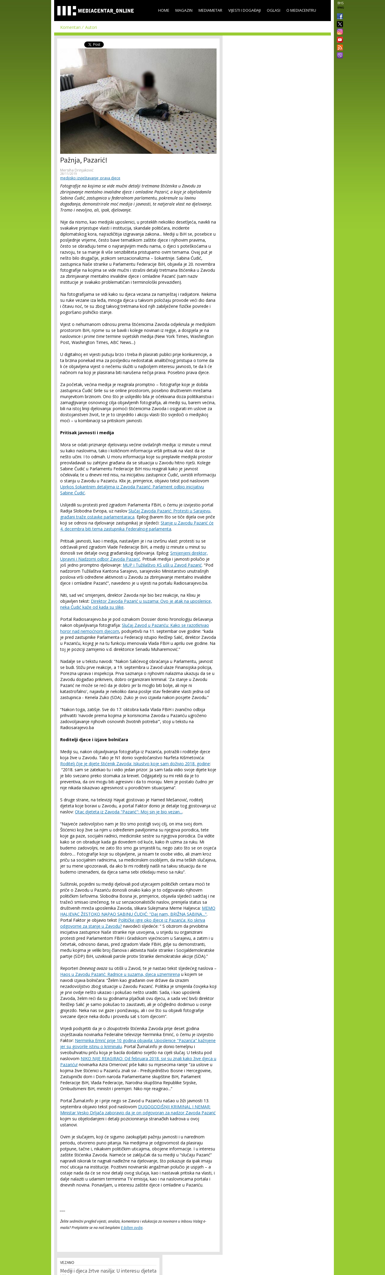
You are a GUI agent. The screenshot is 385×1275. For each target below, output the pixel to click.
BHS (340, 3)
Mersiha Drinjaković (77, 170)
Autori (91, 27)
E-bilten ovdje (132, 1227)
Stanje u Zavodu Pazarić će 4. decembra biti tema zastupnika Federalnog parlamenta (137, 526)
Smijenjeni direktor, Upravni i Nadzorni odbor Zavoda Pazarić (134, 556)
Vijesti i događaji (244, 10)
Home (163, 10)
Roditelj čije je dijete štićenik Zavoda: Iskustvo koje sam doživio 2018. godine (135, 763)
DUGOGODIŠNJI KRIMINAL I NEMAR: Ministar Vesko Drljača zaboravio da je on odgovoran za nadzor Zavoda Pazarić (138, 1110)
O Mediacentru (301, 10)
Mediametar (210, 10)
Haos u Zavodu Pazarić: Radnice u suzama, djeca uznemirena (120, 974)
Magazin (183, 10)
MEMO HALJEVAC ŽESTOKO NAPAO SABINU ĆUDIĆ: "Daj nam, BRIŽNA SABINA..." (137, 911)
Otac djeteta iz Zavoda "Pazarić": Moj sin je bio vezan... (128, 812)
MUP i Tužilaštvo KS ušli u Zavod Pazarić (162, 565)
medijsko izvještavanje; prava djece (90, 178)
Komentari (70, 27)
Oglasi (273, 10)
